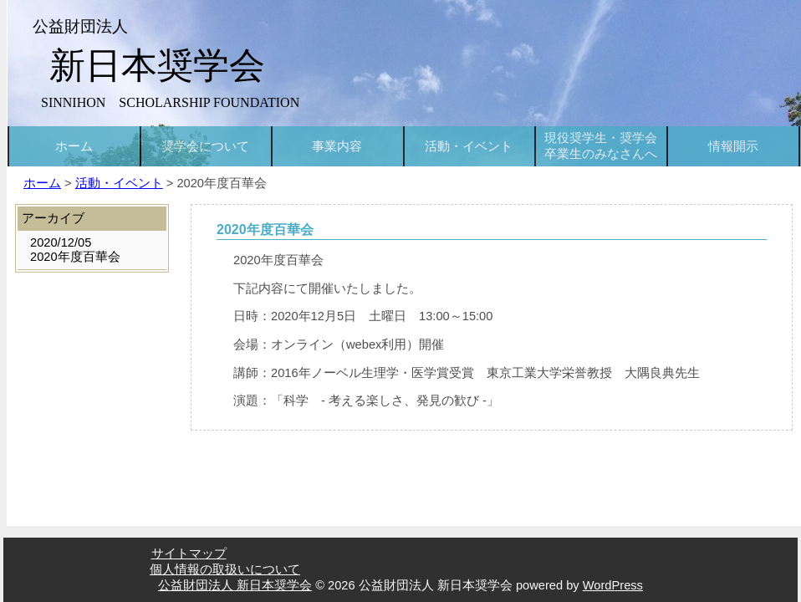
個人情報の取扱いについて (225, 569)
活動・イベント (469, 146)
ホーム (74, 146)
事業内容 (337, 146)
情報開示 (733, 146)
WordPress (613, 585)
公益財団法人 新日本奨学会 (235, 585)
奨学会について (205, 146)
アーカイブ (53, 218)
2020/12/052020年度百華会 (75, 249)
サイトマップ (189, 553)
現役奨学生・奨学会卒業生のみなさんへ (600, 146)
